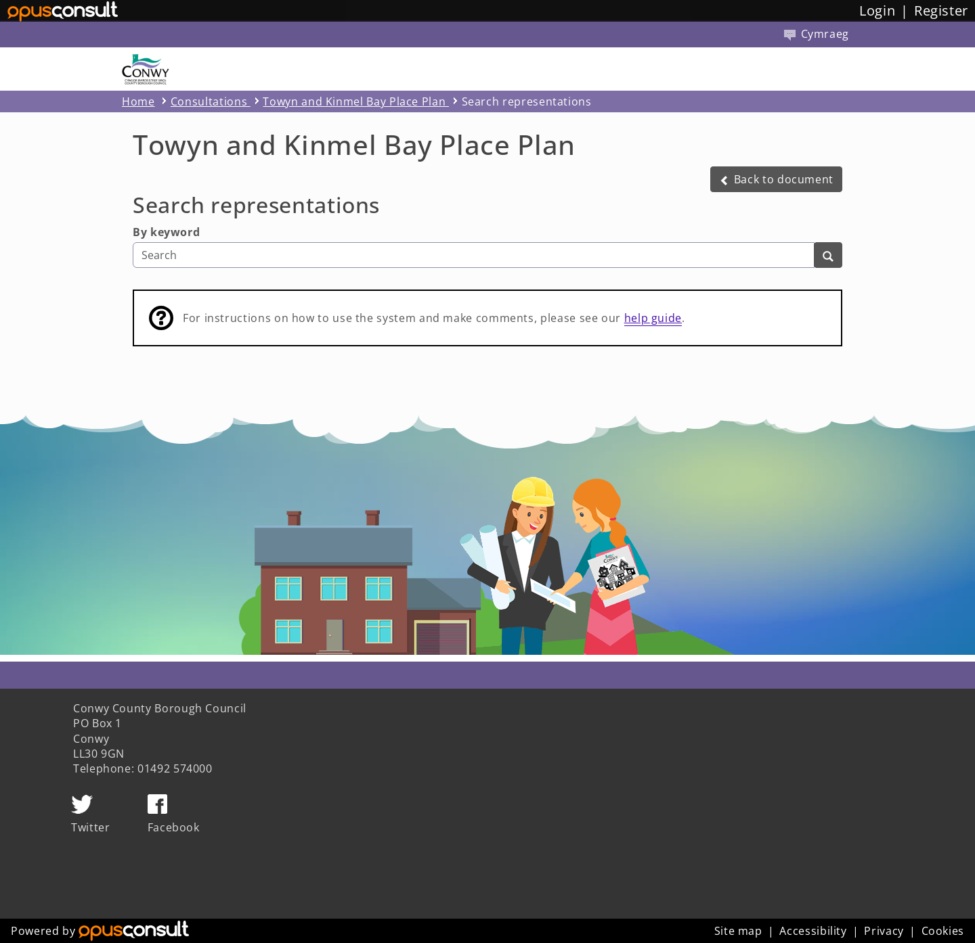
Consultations (211, 101)
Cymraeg (816, 33)
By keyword (166, 232)
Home (138, 101)
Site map (738, 930)
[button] (776, 179)
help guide (653, 317)
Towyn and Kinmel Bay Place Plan (355, 101)
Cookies (943, 930)
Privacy (883, 930)
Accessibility (812, 930)
